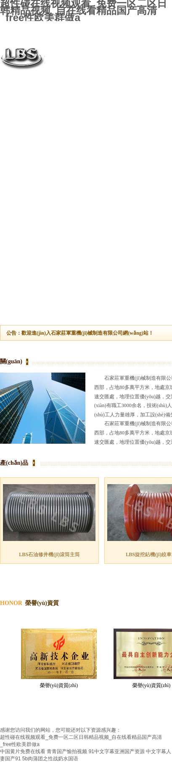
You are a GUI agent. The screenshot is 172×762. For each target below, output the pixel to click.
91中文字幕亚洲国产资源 (117, 751)
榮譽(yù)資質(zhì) (59, 685)
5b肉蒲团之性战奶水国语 (50, 759)
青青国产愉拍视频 (67, 751)
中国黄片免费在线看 (22, 751)
